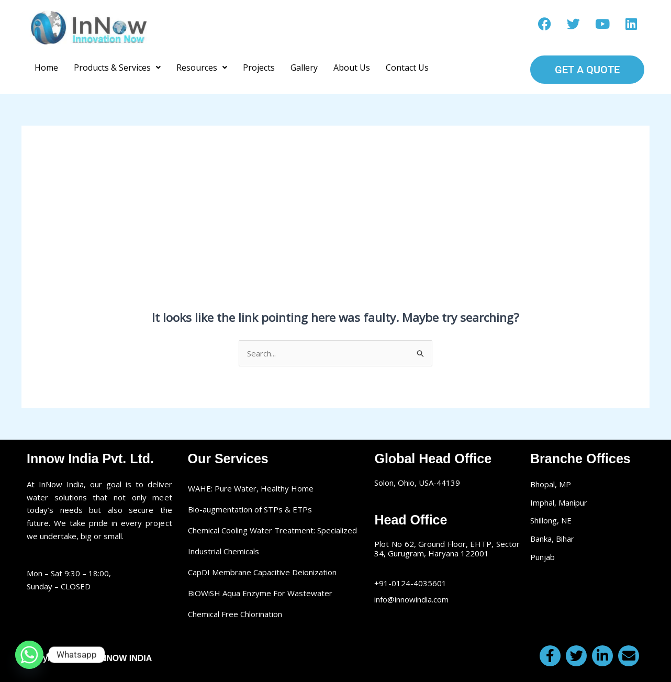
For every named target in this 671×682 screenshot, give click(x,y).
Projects (259, 67)
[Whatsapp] (29, 655)
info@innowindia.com (411, 599)
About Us (351, 67)
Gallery (304, 67)
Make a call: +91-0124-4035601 (335, 27)
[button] (117, 67)
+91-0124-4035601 (410, 583)
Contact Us (407, 67)
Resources (201, 67)
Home (46, 67)
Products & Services (117, 67)
